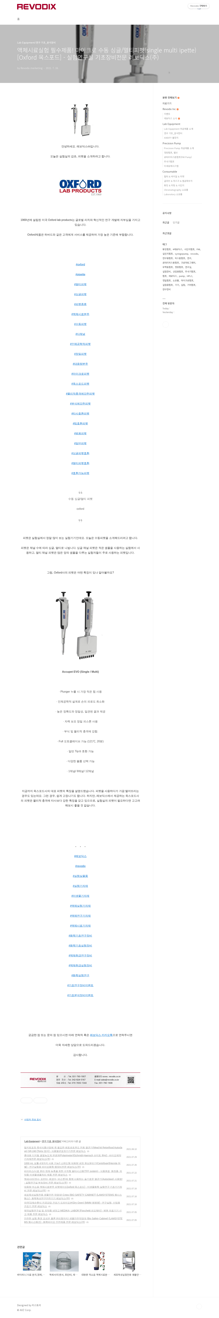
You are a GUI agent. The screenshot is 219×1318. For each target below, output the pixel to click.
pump (182, 276)
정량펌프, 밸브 (171, 152)
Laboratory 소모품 (173, 194)
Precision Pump (172, 143)
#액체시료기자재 (80, 925)
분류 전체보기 (171, 97)
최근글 (166, 222)
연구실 (188, 267)
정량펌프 (179, 267)
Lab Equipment (32, 1141)
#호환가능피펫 (80, 473)
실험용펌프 (168, 284)
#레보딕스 (80, 856)
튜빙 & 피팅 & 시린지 (174, 185)
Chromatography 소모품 (176, 189)
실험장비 (167, 271)
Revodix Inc (170, 109)
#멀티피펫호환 (80, 463)
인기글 (176, 222)
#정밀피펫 (80, 353)
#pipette (80, 274)
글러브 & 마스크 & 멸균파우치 (178, 180)
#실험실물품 (80, 876)
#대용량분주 (80, 363)
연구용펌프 (168, 258)
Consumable (170, 171)
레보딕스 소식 (172, 118)
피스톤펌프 (180, 258)
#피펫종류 (80, 304)
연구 (189, 258)
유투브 (166, 324)
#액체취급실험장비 (80, 965)
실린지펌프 (168, 253)
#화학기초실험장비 (80, 945)
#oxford (80, 264)
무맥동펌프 (168, 267)
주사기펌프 (169, 161)
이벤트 (167, 113)
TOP (199, 1306)
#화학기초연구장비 (80, 935)
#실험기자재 (80, 885)
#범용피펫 (80, 433)
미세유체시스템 (171, 166)
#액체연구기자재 (80, 915)
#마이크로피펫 (80, 373)
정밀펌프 (167, 280)
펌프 (165, 276)
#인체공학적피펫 (80, 344)
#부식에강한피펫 (80, 403)
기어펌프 (191, 284)
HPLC (189, 276)
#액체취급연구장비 (80, 955)
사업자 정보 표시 (31, 1119)
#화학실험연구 (80, 975)
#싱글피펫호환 (80, 453)
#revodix (80, 866)
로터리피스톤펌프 (171, 262)
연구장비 (167, 289)
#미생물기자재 (80, 895)
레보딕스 (173, 276)
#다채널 (80, 334)
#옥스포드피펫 (80, 383)
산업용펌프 (178, 271)
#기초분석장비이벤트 (80, 995)
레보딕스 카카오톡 (101, 1035)
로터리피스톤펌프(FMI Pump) (178, 157)
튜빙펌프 (167, 249)
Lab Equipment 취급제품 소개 (178, 128)
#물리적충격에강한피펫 (80, 393)
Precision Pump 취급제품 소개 (179, 148)
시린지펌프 (189, 249)
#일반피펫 (80, 443)
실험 (183, 284)
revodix (194, 253)
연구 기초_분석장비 (51, 1141)
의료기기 (167, 103)
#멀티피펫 (80, 284)
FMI (198, 249)
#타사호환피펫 (80, 413)
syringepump (181, 253)
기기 (177, 284)
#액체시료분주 (80, 314)
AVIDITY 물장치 (171, 137)
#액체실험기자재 (80, 905)
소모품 (176, 280)
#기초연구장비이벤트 (80, 985)
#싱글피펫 (80, 294)
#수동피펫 (80, 324)
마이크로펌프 (187, 280)
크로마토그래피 (188, 262)
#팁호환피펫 (80, 423)
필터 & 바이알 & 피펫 (174, 176)
